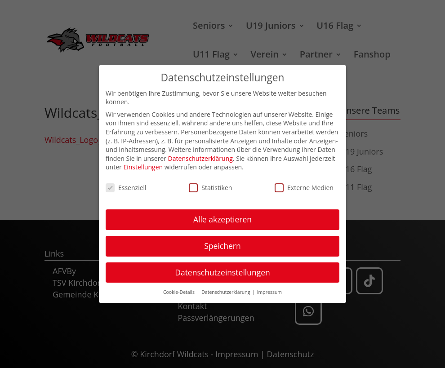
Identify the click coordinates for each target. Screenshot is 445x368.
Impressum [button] (269, 291)
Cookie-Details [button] (179, 291)
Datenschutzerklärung (200, 158)
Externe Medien (304, 187)
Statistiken (210, 187)
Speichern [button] (222, 245)
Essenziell (126, 187)
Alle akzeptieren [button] (222, 218)
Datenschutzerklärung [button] (226, 291)
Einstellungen (143, 167)
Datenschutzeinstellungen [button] (222, 271)
